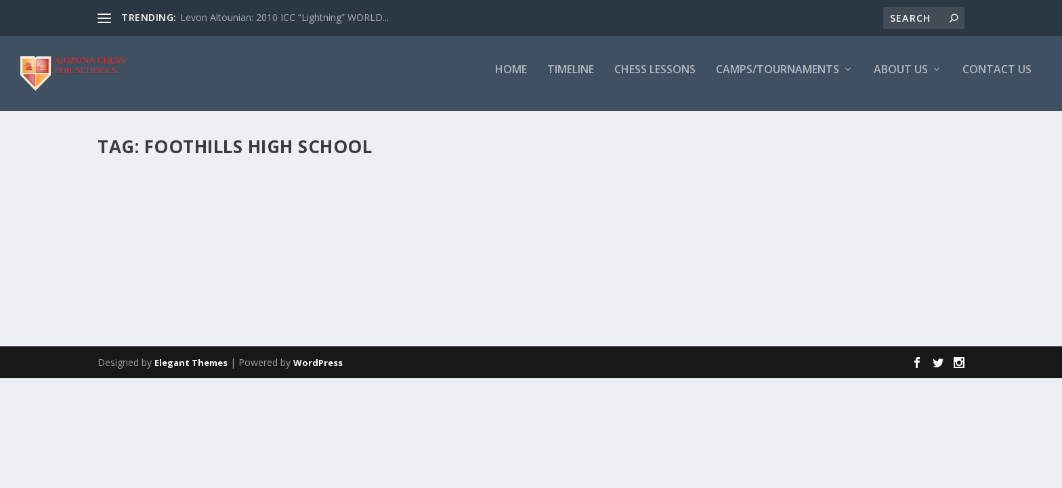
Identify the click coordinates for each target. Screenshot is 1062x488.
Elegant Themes (191, 404)
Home (511, 79)
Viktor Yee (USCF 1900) (177, 195)
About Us (901, 79)
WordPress (318, 404)
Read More (146, 317)
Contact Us (997, 79)
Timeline (570, 79)
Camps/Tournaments (777, 79)
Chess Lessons (655, 79)
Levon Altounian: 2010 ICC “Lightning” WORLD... (284, 17)
